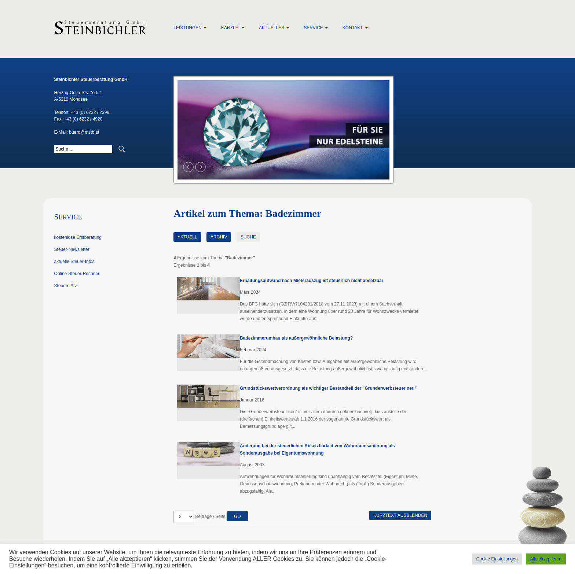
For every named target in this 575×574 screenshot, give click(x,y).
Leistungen (187, 27)
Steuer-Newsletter (71, 249)
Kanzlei (230, 27)
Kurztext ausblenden (400, 515)
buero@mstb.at (84, 132)
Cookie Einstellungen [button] (497, 559)
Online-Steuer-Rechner (76, 273)
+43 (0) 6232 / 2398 (90, 112)
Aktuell (187, 237)
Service (313, 27)
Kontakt (353, 27)
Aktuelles (271, 27)
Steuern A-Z (66, 285)
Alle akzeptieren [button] (545, 559)
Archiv (218, 237)
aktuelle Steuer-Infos (74, 261)
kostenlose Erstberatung (78, 237)
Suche (248, 237)
